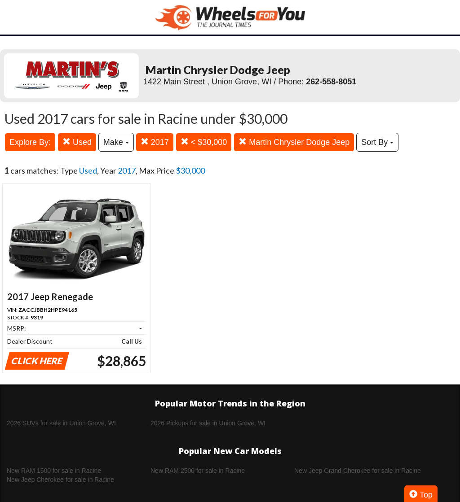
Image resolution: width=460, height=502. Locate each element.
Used (77, 142)
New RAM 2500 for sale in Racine (197, 470)
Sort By (377, 142)
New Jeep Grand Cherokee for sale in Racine (357, 470)
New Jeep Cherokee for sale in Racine (60, 479)
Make (116, 142)
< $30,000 (204, 142)
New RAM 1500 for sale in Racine (54, 470)
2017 (155, 142)
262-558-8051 (331, 81)
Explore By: (30, 142)
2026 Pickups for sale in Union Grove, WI (207, 423)
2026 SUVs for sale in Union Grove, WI (61, 423)
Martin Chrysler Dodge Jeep (294, 142)
